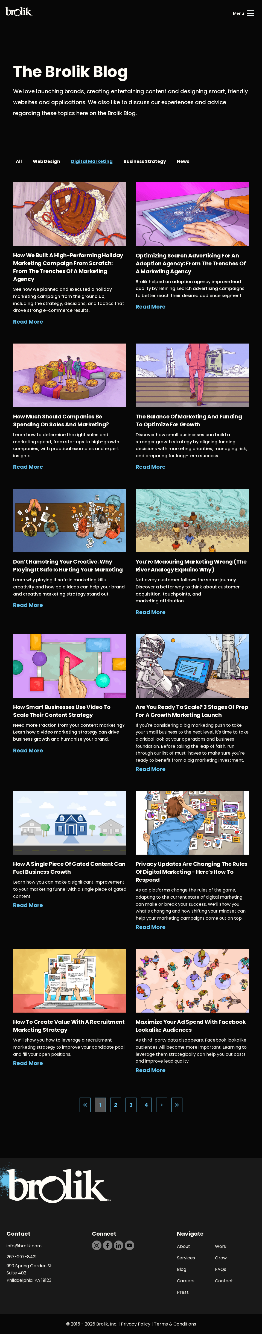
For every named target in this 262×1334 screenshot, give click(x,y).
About (183, 1246)
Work (220, 1246)
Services (186, 1258)
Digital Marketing (92, 161)
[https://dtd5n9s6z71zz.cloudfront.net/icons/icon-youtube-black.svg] (129, 1245)
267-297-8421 (22, 1257)
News (183, 161)
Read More (28, 322)
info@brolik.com (24, 1246)
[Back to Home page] (19, 13)
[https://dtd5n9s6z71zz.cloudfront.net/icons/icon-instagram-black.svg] (96, 1245)
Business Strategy (145, 161)
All (19, 161)
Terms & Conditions (175, 1324)
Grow (221, 1258)
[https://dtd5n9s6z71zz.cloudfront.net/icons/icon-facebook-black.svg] (107, 1245)
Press (183, 1292)
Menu (238, 13)
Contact (224, 1281)
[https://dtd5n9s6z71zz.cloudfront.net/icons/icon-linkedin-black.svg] (118, 1245)
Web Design (46, 161)
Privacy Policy (135, 1324)
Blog (181, 1269)
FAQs (220, 1269)
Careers (185, 1281)
